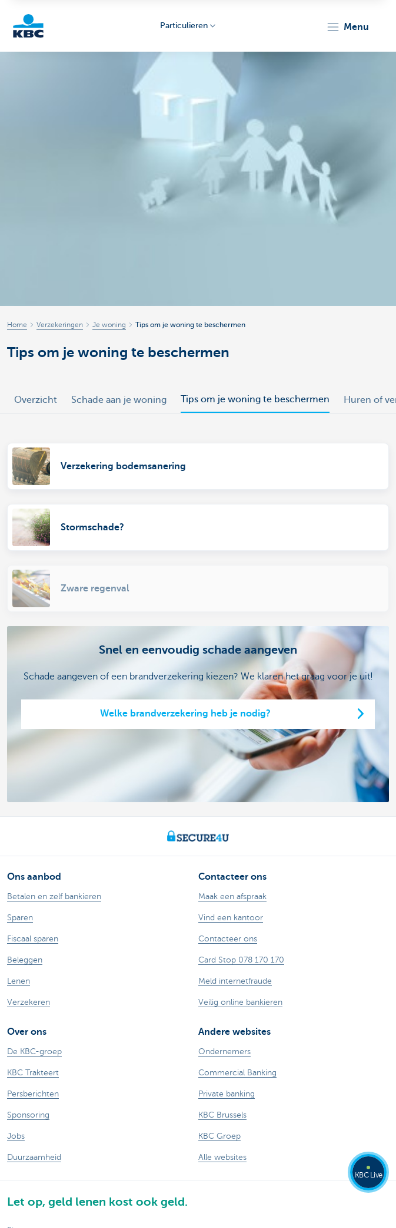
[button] (347, 27)
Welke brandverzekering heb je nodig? (185, 713)
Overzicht (35, 400)
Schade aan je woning (119, 400)
